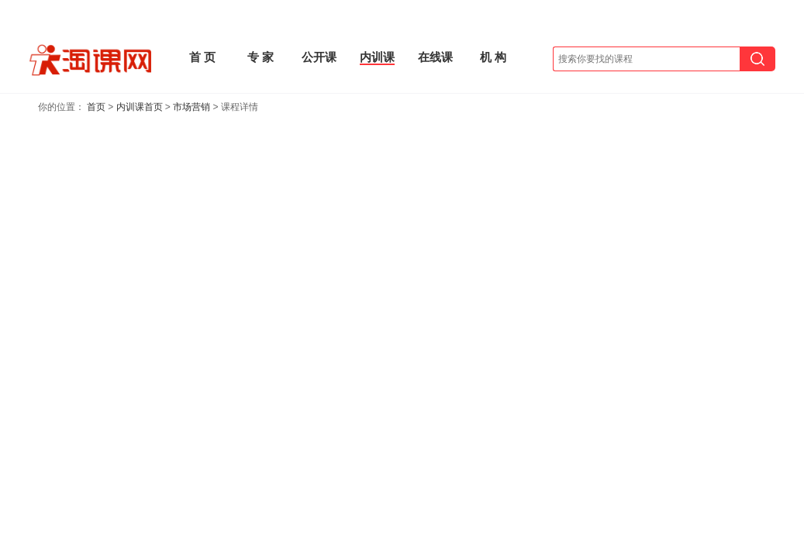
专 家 (260, 57)
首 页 (202, 57)
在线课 (435, 57)
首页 (96, 107)
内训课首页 (139, 107)
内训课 (377, 57)
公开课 (319, 57)
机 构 (493, 57)
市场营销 (191, 107)
